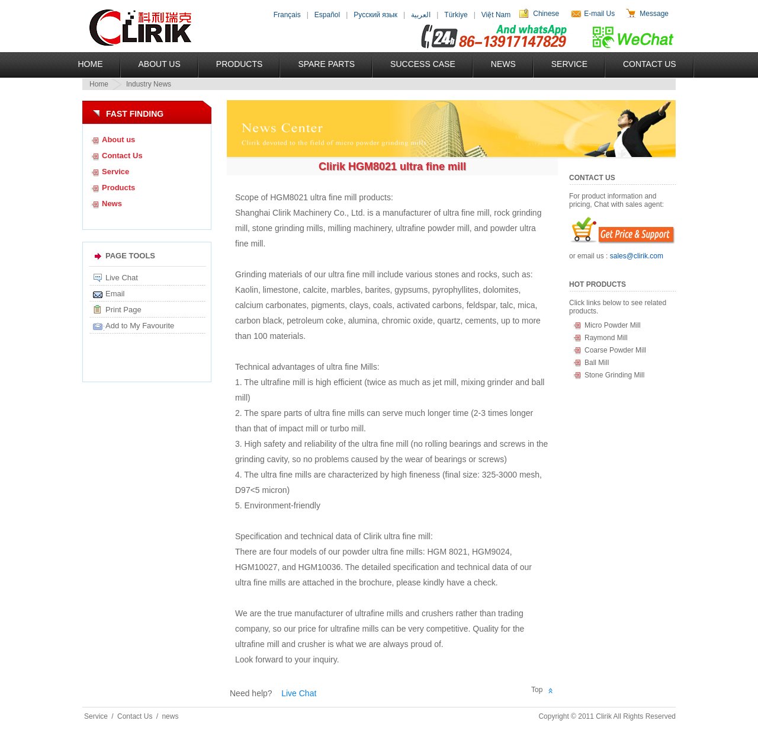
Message (654, 13)
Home (90, 64)
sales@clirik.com (636, 256)
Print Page (123, 309)
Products (239, 64)
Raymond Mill (606, 338)
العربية (421, 15)
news (170, 716)
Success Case (422, 64)
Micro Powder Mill (612, 325)
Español (327, 15)
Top (536, 690)
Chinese (546, 13)
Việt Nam (495, 15)
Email (115, 293)
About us (118, 139)
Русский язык (375, 15)
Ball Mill (596, 362)
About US (160, 64)
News (503, 64)
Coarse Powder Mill (615, 350)
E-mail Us (599, 13)
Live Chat (121, 277)
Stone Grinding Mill (614, 375)
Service (569, 64)
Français (287, 15)
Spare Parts (326, 64)
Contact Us (649, 64)
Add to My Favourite (139, 325)
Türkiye (455, 15)
